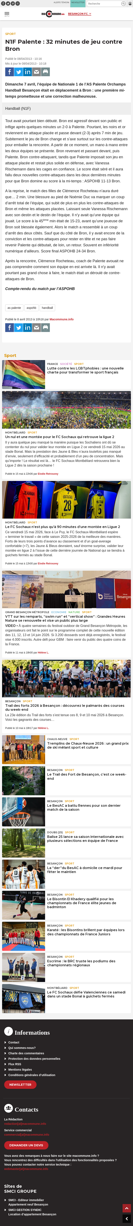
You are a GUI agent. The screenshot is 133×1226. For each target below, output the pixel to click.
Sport (10, 34)
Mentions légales (20, 1069)
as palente (14, 307)
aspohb (31, 307)
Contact (13, 1042)
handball (47, 307)
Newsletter (20, 1085)
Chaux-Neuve (57, 739)
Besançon (13, 701)
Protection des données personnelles (34, 1058)
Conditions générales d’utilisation (31, 1075)
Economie (58, 612)
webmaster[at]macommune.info (26, 1169)
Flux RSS (14, 1064)
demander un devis (26, 1145)
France (52, 364)
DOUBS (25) (55, 832)
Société (66, 364)
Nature (74, 612)
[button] (123, 3)
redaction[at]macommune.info (25, 1123)
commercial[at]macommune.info (26, 1134)
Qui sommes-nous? (22, 1048)
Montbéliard (15, 432)
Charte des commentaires (26, 1053)
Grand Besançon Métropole (27, 612)
